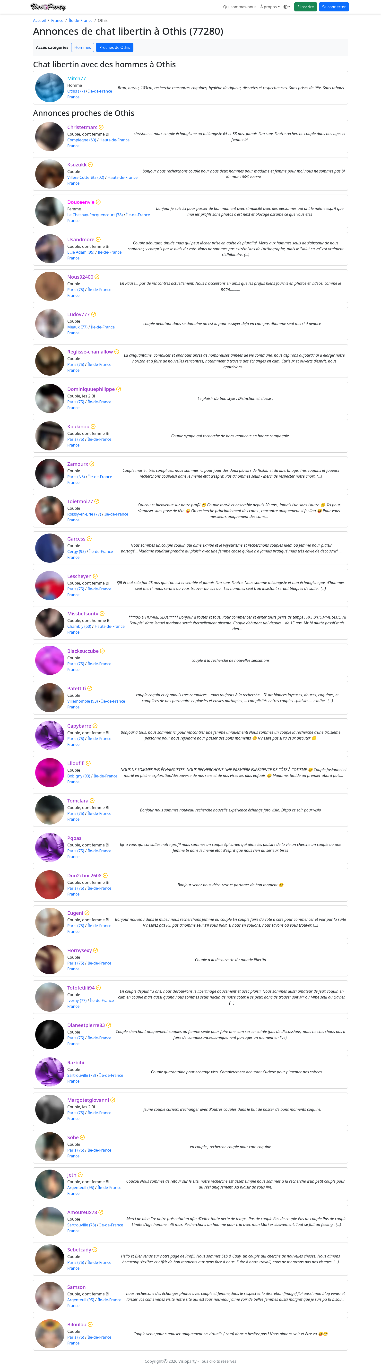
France (57, 20)
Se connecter (334, 6)
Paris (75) (75, 289)
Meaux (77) (77, 327)
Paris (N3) (76, 476)
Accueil (39, 20)
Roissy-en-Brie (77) (84, 514)
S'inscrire (305, 6)
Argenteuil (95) (80, 1187)
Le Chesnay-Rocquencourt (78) (95, 214)
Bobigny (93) (78, 776)
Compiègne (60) (81, 140)
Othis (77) (76, 91)
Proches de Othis (114, 47)
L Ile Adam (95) (80, 252)
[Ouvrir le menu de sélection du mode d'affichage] (287, 7)
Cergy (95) (76, 551)
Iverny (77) (77, 1000)
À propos (268, 6)
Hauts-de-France (115, 140)
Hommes (82, 47)
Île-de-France (81, 20)
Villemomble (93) (82, 701)
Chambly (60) (79, 626)
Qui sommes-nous (240, 6)
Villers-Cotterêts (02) (85, 177)
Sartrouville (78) (81, 1075)
